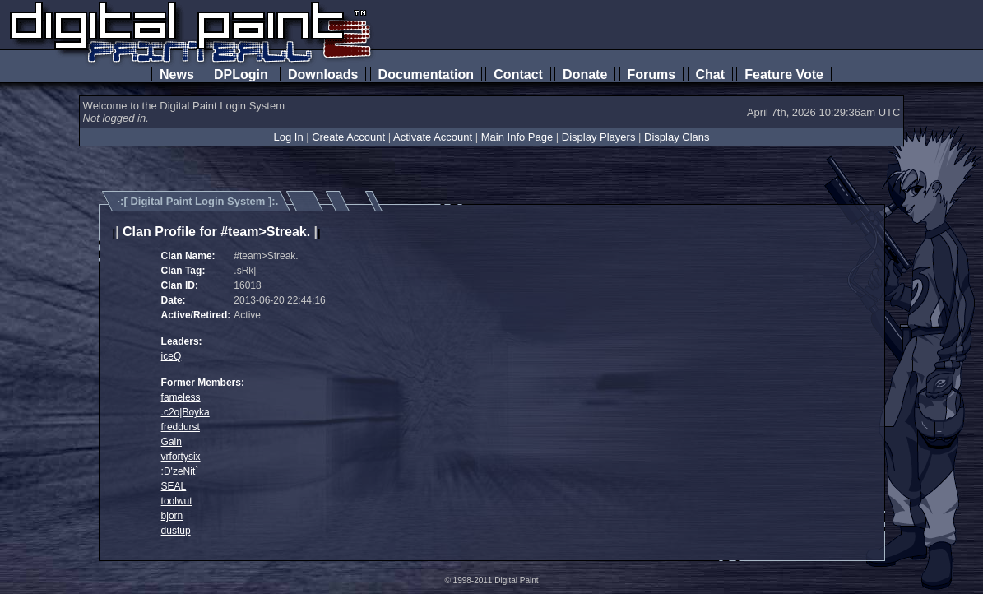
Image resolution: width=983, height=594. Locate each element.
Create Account (348, 137)
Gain (171, 442)
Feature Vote (784, 74)
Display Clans (676, 137)
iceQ (171, 356)
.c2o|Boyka (185, 412)
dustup (176, 530)
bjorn (172, 516)
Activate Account (432, 137)
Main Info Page (517, 137)
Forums (651, 74)
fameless (181, 397)
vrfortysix (181, 456)
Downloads (323, 74)
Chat (710, 74)
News (177, 74)
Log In (288, 137)
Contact (517, 74)
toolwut (176, 501)
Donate (584, 74)
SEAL (174, 486)
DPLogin (241, 74)
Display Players (599, 137)
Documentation (426, 74)
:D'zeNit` (180, 471)
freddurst (180, 427)
